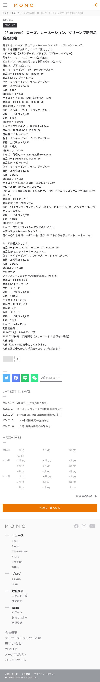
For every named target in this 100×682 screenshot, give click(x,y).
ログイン (17, 612)
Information (20, 551)
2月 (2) (72, 450)
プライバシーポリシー (44, 674)
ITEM (15, 584)
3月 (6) (46, 471)
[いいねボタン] (8, 359)
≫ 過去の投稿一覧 (86, 496)
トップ (6, 13)
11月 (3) (47, 476)
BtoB (15, 541)
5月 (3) (72, 466)
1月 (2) (20, 455)
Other (16, 567)
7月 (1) (20, 466)
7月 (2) (21, 481)
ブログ (16, 573)
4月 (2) (21, 471)
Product (17, 561)
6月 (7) (46, 466)
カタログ (11, 649)
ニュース (15, 13)
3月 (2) (46, 450)
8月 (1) (72, 460)
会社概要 (11, 632)
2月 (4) (72, 471)
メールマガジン (15, 654)
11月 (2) (21, 460)
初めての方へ (19, 617)
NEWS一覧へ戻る (50, 507)
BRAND (16, 579)
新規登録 (17, 622)
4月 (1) (20, 450)
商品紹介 (17, 601)
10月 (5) (47, 460)
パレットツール (15, 660)
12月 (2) (21, 476)
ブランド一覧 (19, 595)
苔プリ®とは (13, 643)
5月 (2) (46, 481)
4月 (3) (72, 481)
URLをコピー (53, 378)
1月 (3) (72, 487)
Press (15, 556)
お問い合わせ (11, 674)
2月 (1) (46, 487)
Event (16, 546)
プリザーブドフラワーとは (23, 638)
